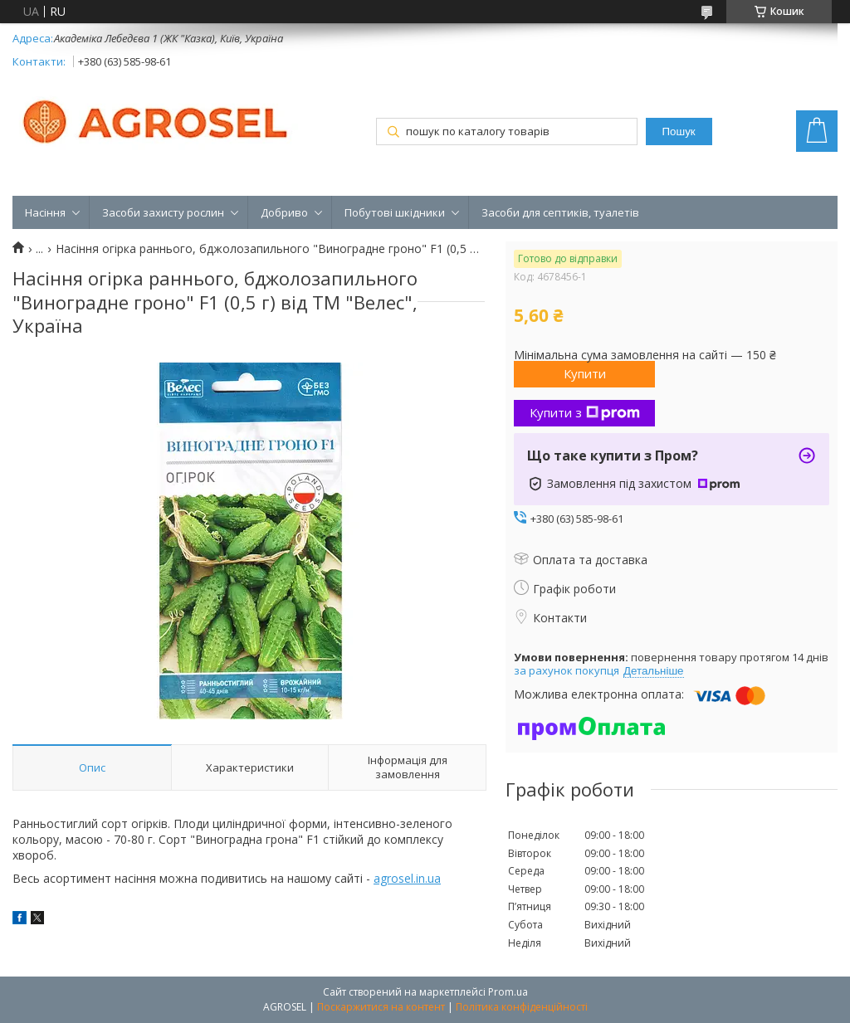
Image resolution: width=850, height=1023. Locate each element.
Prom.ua (508, 992)
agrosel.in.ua (407, 878)
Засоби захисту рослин (163, 212)
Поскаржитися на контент (381, 1007)
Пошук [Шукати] (679, 131)
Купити (585, 373)
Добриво (284, 212)
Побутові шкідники (394, 212)
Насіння (45, 212)
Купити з (585, 412)
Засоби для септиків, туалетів (560, 212)
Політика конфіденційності (522, 1007)
